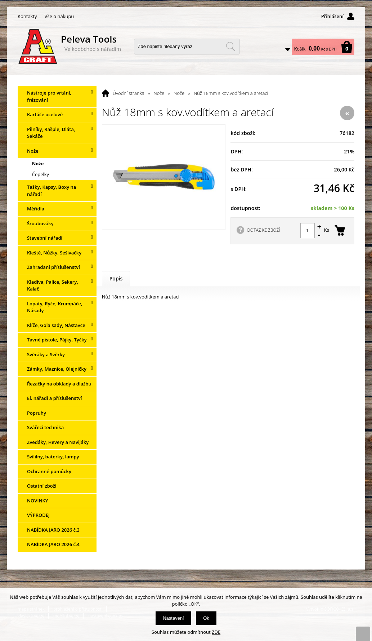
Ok (206, 618)
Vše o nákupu (59, 16)
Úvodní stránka (128, 93)
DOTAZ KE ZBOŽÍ (263, 230)
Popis (116, 278)
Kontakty (27, 16)
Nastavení (173, 618)
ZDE (216, 632)
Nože (158, 93)
